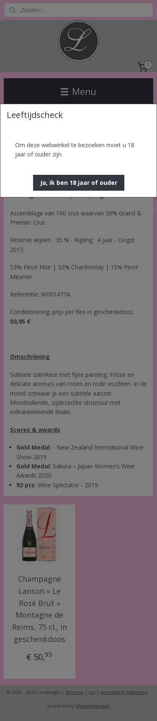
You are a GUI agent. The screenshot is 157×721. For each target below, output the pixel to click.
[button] (78, 183)
